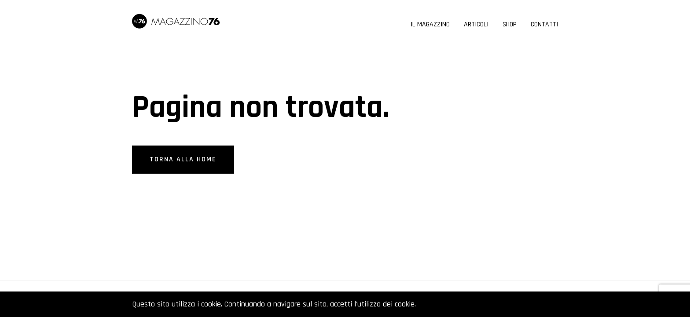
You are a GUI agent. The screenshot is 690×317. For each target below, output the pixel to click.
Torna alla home (183, 159)
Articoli (476, 25)
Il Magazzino (430, 25)
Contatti (544, 25)
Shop (510, 25)
